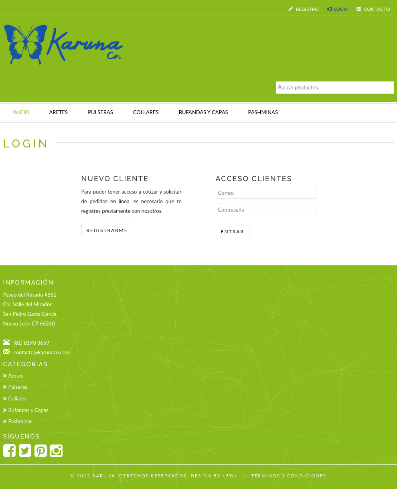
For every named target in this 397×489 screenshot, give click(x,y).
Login (338, 9)
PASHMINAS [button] (263, 112)
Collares (17, 398)
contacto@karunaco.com (42, 352)
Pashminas (20, 421)
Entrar (232, 231)
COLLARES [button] (146, 112)
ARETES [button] (58, 112)
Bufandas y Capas (28, 410)
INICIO (21, 112)
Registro (303, 9)
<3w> (230, 475)
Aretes (15, 375)
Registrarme (107, 230)
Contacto (373, 9)
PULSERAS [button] (100, 112)
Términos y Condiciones (288, 475)
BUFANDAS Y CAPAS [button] (203, 112)
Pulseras (17, 387)
